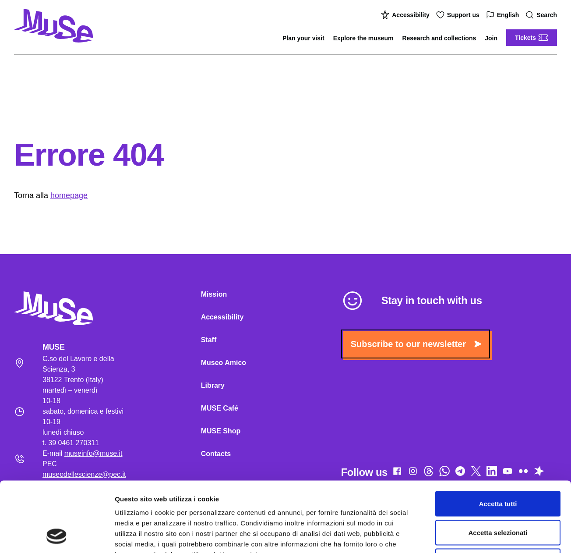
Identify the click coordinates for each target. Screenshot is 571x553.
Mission (214, 294)
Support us (458, 14)
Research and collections (439, 38)
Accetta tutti (498, 438)
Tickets (531, 37)
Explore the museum (363, 38)
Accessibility (406, 14)
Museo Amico (223, 362)
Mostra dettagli (460, 535)
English (503, 15)
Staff (209, 340)
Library (213, 385)
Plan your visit (303, 38)
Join (491, 38)
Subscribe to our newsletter (416, 344)
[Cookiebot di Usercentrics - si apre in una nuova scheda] (56, 535)
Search (542, 15)
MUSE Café (219, 408)
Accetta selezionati (497, 467)
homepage (69, 195)
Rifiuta (498, 495)
